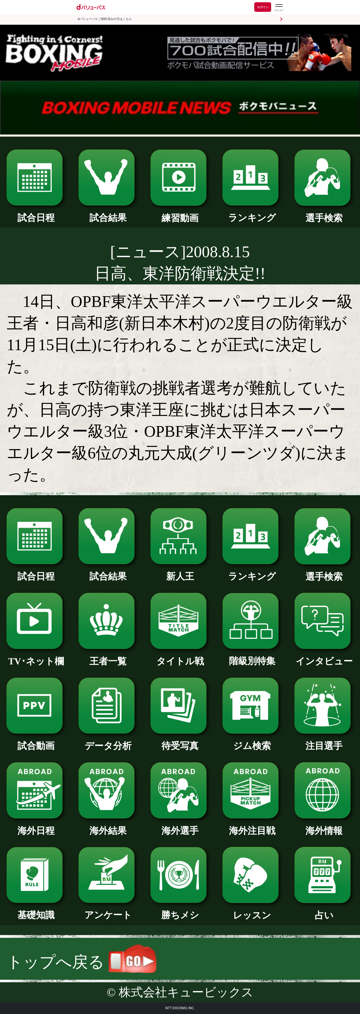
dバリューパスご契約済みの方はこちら (105, 19)
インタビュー (324, 656)
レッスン (252, 910)
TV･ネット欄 (36, 656)
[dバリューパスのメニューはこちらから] (279, 7)
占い (324, 910)
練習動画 (180, 213)
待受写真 (180, 741)
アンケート (108, 910)
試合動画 (36, 741)
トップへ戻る (81, 962)
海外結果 (108, 826)
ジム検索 (252, 741)
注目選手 (324, 741)
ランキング (252, 213)
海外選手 (180, 826)
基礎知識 (36, 910)
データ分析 (108, 741)
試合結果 (108, 213)
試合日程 (36, 213)
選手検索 (324, 213)
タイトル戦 (180, 656)
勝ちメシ (180, 910)
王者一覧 (108, 656)
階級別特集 (252, 656)
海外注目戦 (252, 826)
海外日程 (36, 826)
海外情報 (324, 826)
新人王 (180, 571)
